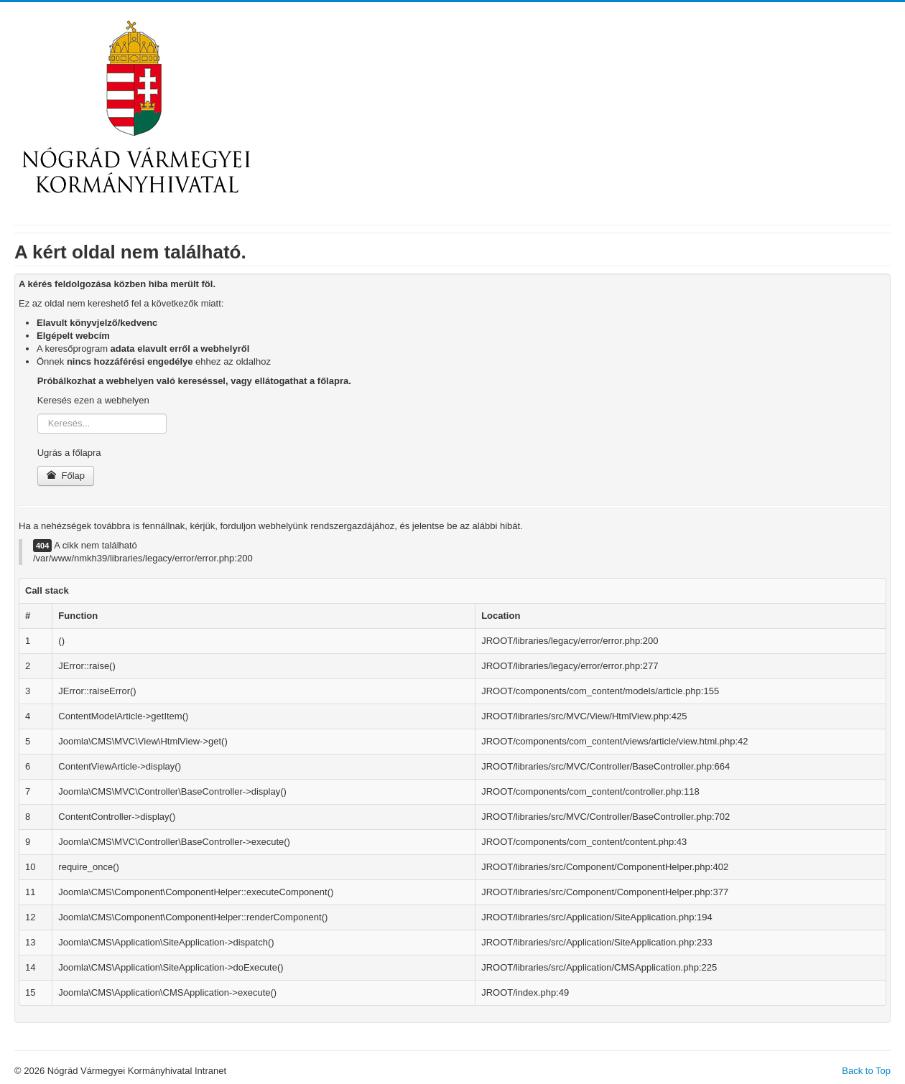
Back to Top (866, 1070)
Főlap (66, 475)
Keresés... (37, 413)
